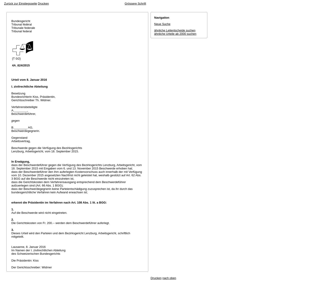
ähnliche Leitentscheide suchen (174, 30)
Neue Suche (162, 24)
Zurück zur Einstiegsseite (20, 3)
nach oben (169, 278)
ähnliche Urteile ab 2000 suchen (175, 33)
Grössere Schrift (135, 3)
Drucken (43, 3)
